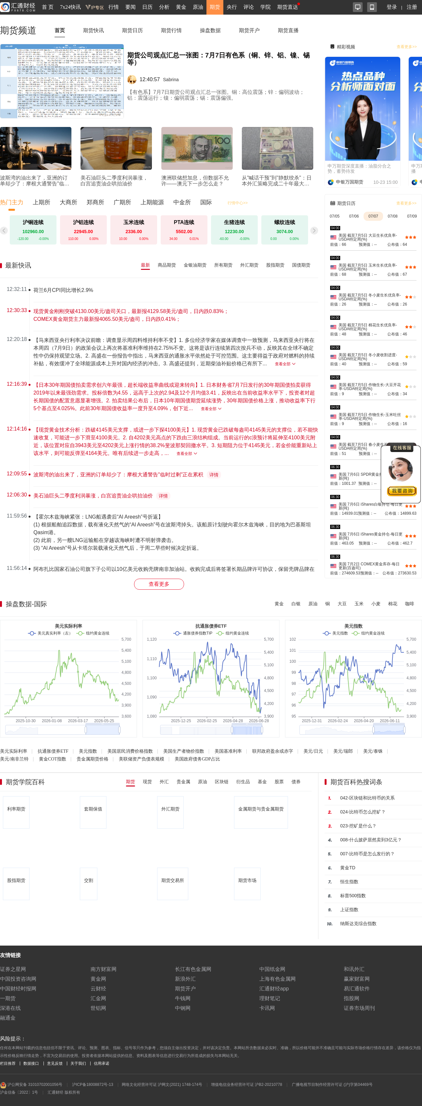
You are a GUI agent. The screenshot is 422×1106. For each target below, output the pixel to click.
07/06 (354, 216)
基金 (262, 781)
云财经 (98, 988)
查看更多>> (407, 46)
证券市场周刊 (359, 1008)
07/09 (412, 216)
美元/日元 (313, 751)
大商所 (68, 202)
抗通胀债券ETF (53, 751)
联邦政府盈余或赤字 (272, 751)
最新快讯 (18, 265)
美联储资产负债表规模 (141, 759)
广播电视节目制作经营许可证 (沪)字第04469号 (332, 1084)
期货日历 (132, 30)
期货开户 (249, 30)
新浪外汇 (185, 979)
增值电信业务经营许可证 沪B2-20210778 (246, 1084)
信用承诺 (101, 1063)
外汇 (164, 781)
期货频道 (18, 30)
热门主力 (11, 202)
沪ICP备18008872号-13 (92, 1084)
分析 (164, 7)
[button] (314, 230)
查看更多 (159, 584)
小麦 (375, 603)
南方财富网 (104, 969)
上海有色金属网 (277, 979)
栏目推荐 (8, 1063)
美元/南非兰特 (14, 759)
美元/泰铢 (373, 751)
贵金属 (183, 781)
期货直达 (287, 7)
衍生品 (243, 781)
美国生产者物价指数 (183, 751)
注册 (412, 7)
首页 (60, 30)
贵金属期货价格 (92, 759)
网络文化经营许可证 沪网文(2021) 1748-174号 (162, 1084)
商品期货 (167, 265)
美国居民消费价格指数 (130, 751)
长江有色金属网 (193, 969)
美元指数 (88, 751)
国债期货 (301, 265)
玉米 (359, 603)
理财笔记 (269, 998)
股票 (279, 781)
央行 (232, 7)
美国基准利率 (228, 751)
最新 (145, 265)
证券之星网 (13, 969)
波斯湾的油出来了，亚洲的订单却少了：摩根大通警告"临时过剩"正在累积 (118, 474)
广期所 (122, 202)
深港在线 (10, 1008)
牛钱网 (183, 998)
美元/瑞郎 (343, 751)
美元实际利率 (13, 751)
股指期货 (275, 265)
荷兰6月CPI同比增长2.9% (63, 290)
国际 (206, 202)
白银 (296, 603)
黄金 (181, 7)
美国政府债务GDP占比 (197, 759)
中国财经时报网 (18, 988)
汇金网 (98, 998)
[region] (161, 427)
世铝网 (98, 1008)
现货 (147, 781)
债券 (296, 781)
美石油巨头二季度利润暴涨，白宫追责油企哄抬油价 (93, 495)
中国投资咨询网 (18, 979)
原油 (198, 7)
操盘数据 (210, 30)
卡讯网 (267, 1008)
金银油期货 (195, 265)
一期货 (8, 998)
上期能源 (152, 202)
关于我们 (78, 1063)
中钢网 (183, 1008)
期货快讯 (93, 30)
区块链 (222, 781)
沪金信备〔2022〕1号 (19, 1092)
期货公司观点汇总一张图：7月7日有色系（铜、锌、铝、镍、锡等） (218, 59)
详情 (213, 474)
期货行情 (171, 30)
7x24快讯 (70, 7)
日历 (147, 7)
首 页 (48, 7)
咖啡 (409, 603)
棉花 (392, 603)
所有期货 (223, 265)
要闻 (130, 7)
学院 (265, 7)
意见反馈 (55, 1063)
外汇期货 (249, 265)
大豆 (342, 603)
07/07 (373, 216)
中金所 (182, 202)
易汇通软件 (357, 988)
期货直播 (288, 30)
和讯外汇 (354, 969)
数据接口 (31, 1063)
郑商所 (95, 202)
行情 (113, 7)
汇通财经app (274, 988)
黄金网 (98, 979)
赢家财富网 (357, 979)
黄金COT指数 (52, 759)
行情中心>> (238, 203)
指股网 (351, 998)
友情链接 (10, 955)
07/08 (393, 216)
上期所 (41, 202)
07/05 (335, 216)
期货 (215, 7)
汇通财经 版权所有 (64, 1092)
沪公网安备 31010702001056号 (31, 1085)
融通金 (8, 1018)
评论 (248, 7)
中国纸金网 (272, 969)
